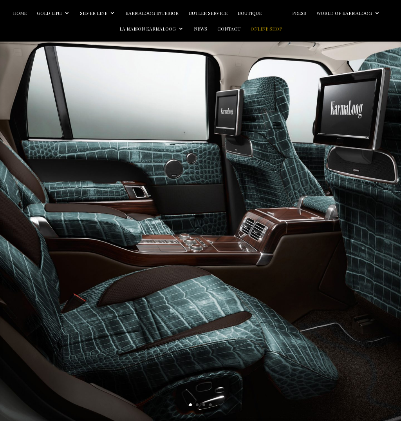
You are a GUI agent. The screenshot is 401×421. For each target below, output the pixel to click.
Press (348, 13)
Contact (265, 29)
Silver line (118, 13)
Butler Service (232, 13)
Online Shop (303, 29)
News (237, 29)
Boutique (274, 13)
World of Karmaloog (110, 29)
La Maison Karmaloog (184, 29)
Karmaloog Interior (176, 13)
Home (44, 13)
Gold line (74, 13)
